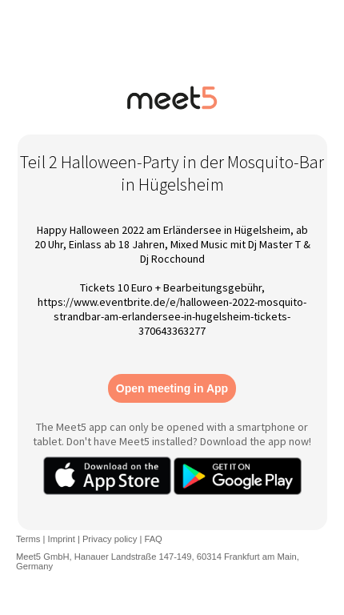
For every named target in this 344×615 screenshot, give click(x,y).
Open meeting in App (172, 388)
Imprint (61, 539)
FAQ (153, 539)
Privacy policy (109, 539)
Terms (28, 539)
